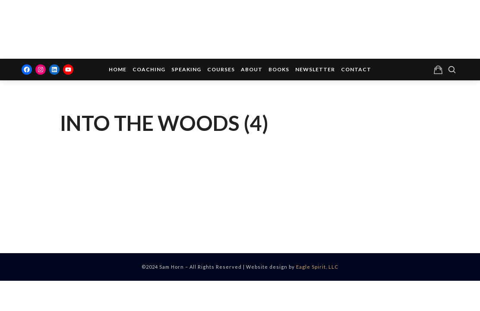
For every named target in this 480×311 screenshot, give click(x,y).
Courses (221, 69)
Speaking (186, 69)
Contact (356, 69)
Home (117, 69)
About (251, 69)
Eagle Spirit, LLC (317, 267)
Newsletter (315, 69)
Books (278, 69)
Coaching (149, 69)
